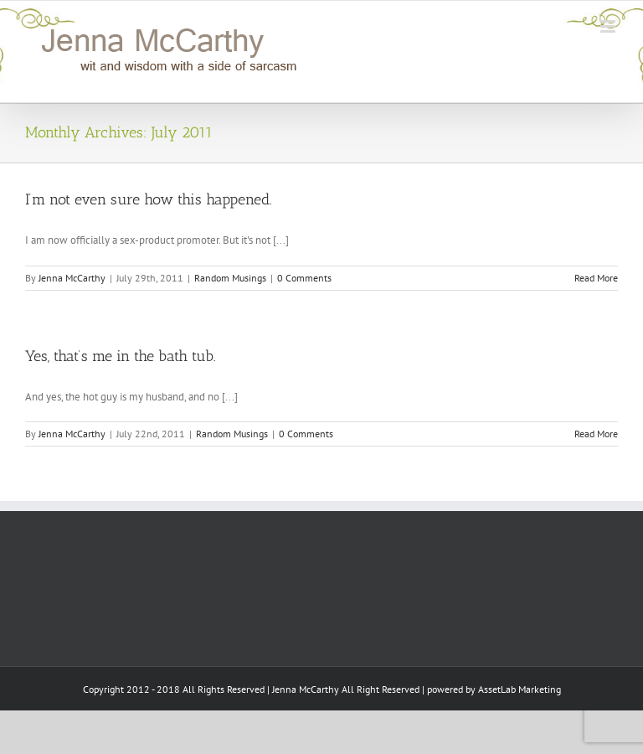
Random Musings (230, 277)
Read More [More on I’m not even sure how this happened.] (596, 277)
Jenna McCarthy (72, 277)
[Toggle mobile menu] (609, 26)
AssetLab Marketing (519, 689)
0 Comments (304, 277)
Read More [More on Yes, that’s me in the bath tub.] (596, 433)
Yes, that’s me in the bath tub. (120, 356)
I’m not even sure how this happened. (148, 199)
